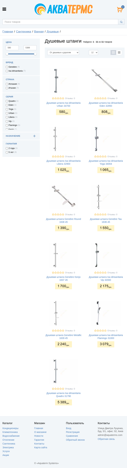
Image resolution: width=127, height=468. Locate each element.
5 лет (11, 152)
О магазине (40, 432)
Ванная (39, 31)
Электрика (8, 447)
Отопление (8, 440)
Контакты (39, 443)
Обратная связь (106, 439)
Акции (5, 455)
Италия (12, 88)
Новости (38, 436)
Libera (11, 117)
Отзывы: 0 (70, 98)
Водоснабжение (11, 436)
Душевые (53, 31)
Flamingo (13, 125)
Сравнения (72, 436)
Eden (11, 105)
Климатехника (10, 432)
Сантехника (23, 31)
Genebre (13, 67)
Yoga (11, 109)
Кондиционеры (10, 428)
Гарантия (39, 440)
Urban (11, 113)
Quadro (12, 101)
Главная (7, 31)
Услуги (6, 451)
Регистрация (73, 432)
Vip (10, 121)
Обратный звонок (75, 440)
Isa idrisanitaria (16, 71)
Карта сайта (40, 447)
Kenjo (11, 129)
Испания (13, 84)
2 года (12, 148)
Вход (68, 428)
